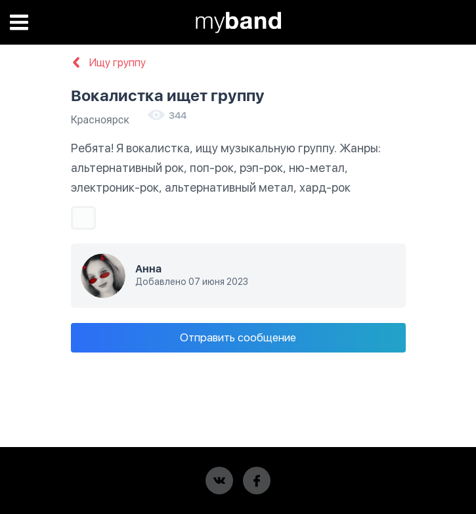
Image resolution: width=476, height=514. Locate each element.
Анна (148, 269)
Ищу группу (108, 63)
